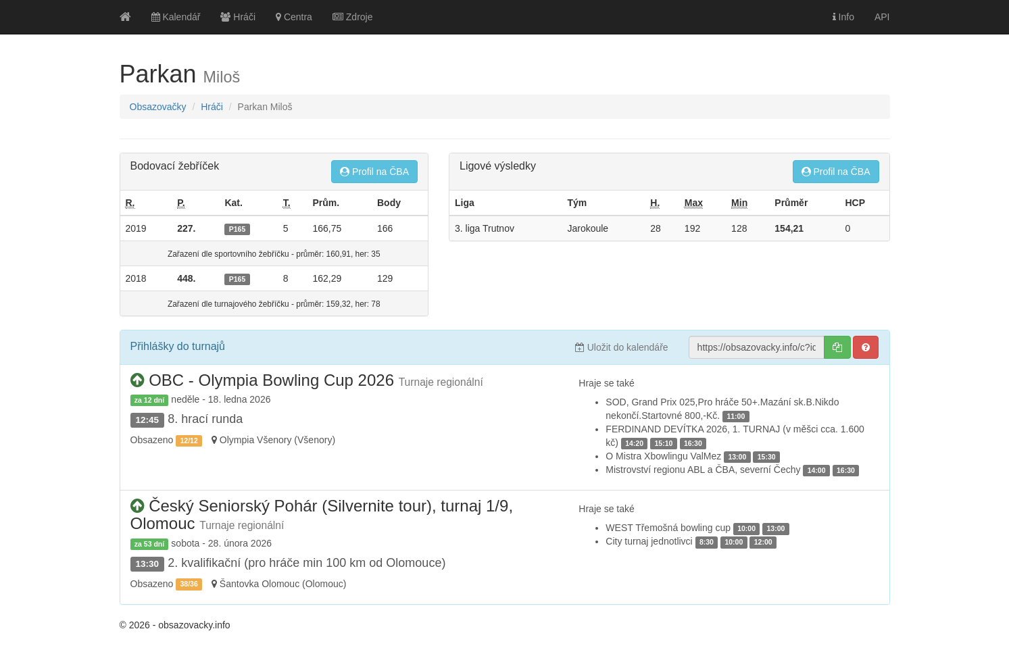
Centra (294, 16)
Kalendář (176, 16)
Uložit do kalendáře (621, 347)
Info (843, 16)
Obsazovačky (158, 106)
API (882, 16)
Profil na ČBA (374, 171)
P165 (237, 229)
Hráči (237, 16)
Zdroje (353, 16)
